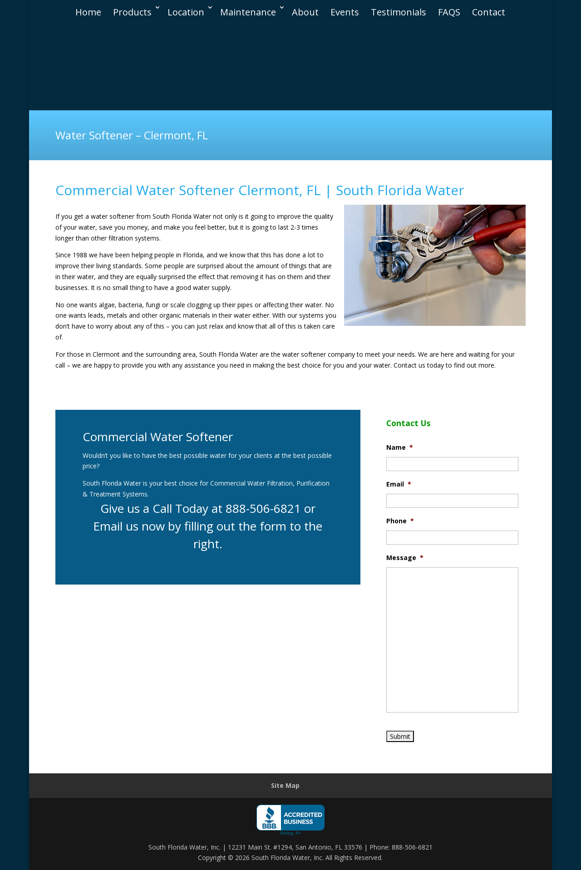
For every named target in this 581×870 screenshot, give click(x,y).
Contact (488, 8)
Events (344, 8)
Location (185, 8)
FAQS (449, 8)
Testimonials (398, 8)
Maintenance (248, 8)
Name (399, 447)
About (305, 8)
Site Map (285, 785)
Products (132, 8)
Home (88, 8)
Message (404, 558)
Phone (400, 521)
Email (398, 484)
